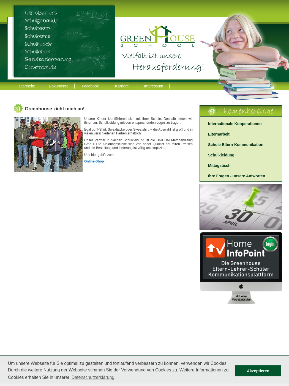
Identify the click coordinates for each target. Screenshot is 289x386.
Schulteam (37, 28)
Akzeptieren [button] (258, 371)
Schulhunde (38, 44)
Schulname (38, 36)
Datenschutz (40, 67)
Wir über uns (41, 12)
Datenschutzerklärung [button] (93, 377)
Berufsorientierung (48, 59)
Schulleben (37, 51)
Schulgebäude (42, 20)
